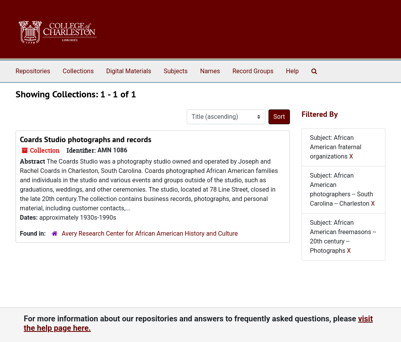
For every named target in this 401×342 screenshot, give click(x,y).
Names (210, 71)
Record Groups (252, 71)
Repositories (33, 71)
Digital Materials (128, 71)
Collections (78, 71)
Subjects (175, 71)
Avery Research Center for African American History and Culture (150, 233)
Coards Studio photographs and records (85, 139)
